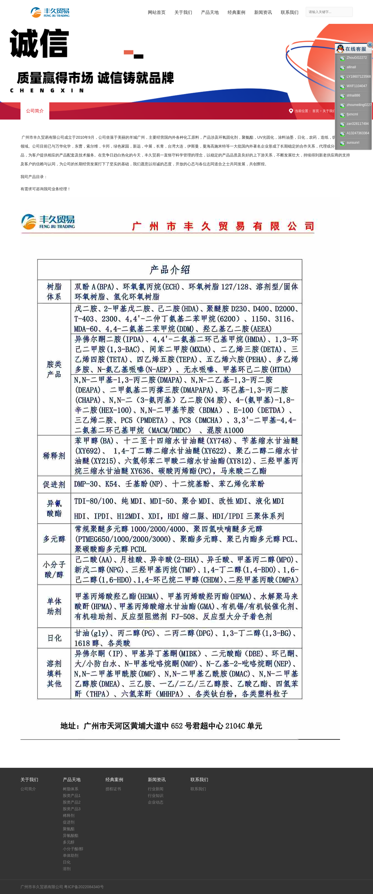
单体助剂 (70, 855)
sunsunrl (349, 143)
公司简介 (35, 110)
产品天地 (210, 12)
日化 (67, 862)
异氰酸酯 (70, 835)
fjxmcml (349, 115)
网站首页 (157, 12)
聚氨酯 (68, 829)
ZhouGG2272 (353, 58)
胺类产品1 (72, 795)
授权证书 (113, 789)
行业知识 (155, 795)
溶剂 (67, 869)
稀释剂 (68, 815)
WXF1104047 (353, 86)
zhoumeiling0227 (355, 105)
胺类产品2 (72, 802)
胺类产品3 (72, 809)
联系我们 (290, 12)
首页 (315, 111)
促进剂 (68, 822)
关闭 (370, 45)
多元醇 (68, 842)
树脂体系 (70, 789)
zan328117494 (354, 124)
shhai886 (350, 96)
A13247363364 (354, 133)
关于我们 (183, 12)
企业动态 (155, 802)
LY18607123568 (355, 77)
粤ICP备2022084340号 (84, 887)
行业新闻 (155, 789)
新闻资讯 (263, 12)
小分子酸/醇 (73, 849)
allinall (348, 67)
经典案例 (236, 12)
